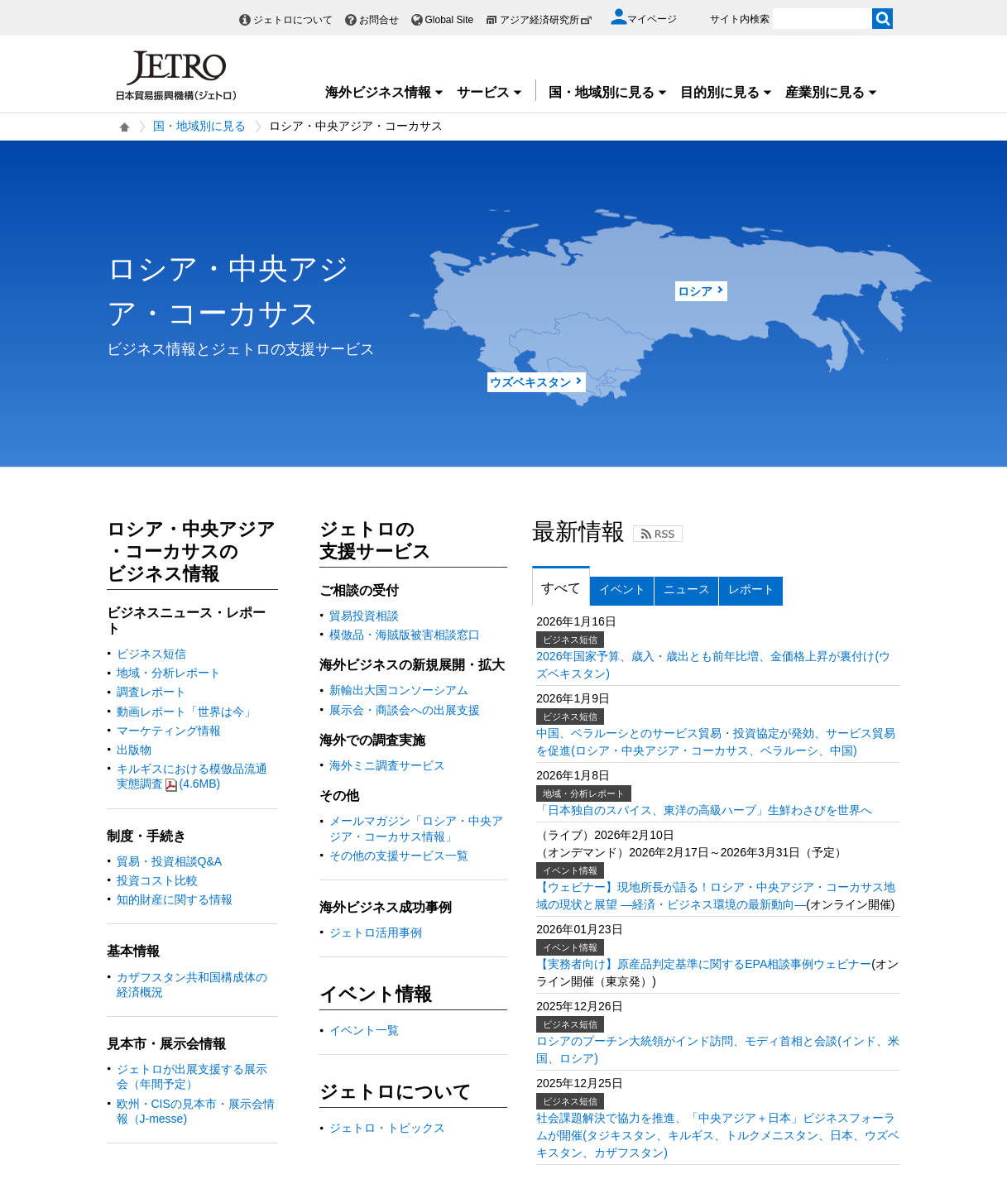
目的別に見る (726, 92)
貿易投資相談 (364, 615)
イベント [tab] (622, 589)
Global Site (449, 20)
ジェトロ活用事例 (375, 932)
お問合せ (379, 20)
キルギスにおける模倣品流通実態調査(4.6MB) (192, 776)
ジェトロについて (293, 20)
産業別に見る (831, 92)
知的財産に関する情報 (175, 899)
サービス (490, 92)
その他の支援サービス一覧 (398, 855)
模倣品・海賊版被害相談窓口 (404, 634)
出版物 (134, 749)
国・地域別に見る (608, 92)
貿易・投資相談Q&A (170, 861)
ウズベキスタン (530, 382)
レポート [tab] (751, 589)
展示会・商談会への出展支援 (404, 710)
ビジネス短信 (151, 653)
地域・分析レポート (169, 672)
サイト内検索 (740, 19)
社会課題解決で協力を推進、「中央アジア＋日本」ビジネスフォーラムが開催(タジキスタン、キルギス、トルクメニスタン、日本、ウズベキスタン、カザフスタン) (717, 1135)
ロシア (695, 291)
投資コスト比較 (157, 880)
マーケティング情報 (169, 730)
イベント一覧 (364, 1030)
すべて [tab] (561, 588)
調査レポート (151, 691)
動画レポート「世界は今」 (186, 711)
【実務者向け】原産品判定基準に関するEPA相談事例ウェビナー (703, 964)
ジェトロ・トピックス (387, 1127)
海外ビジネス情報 (384, 92)
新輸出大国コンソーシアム (398, 690)
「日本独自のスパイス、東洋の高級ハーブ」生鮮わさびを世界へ (704, 810)
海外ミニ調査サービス (387, 765)
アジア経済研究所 (546, 20)
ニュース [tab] (687, 589)
